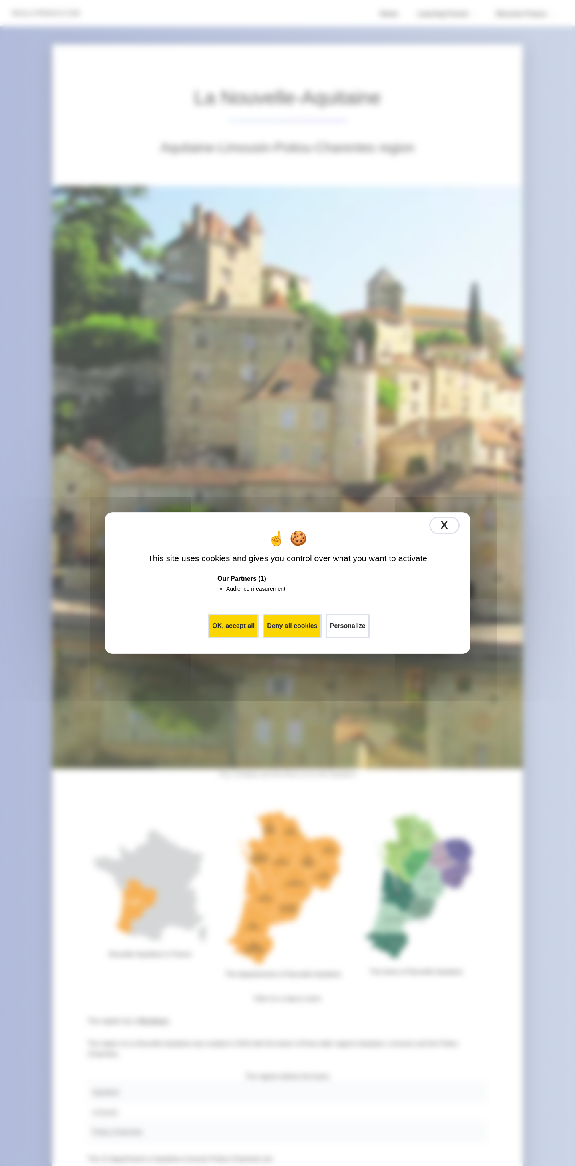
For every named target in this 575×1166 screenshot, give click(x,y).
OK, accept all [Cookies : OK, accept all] (233, 625)
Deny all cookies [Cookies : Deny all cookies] (292, 625)
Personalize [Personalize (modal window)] (348, 625)
